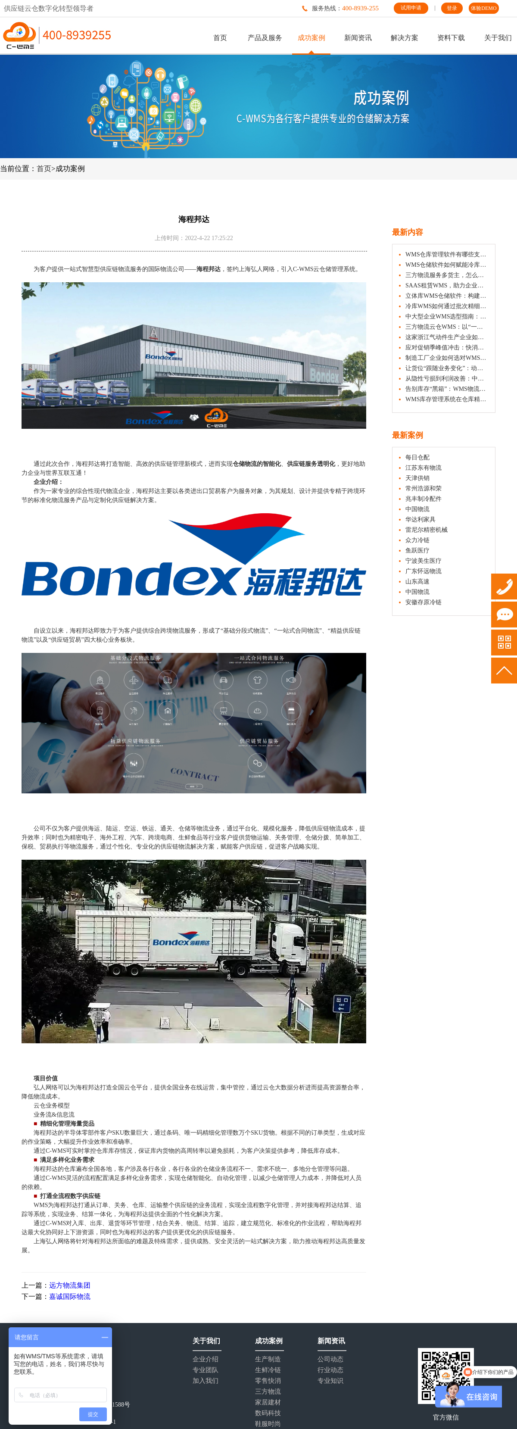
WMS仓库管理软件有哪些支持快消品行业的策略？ (447, 254)
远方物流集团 (69, 1285)
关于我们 (498, 37)
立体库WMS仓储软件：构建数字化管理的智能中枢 (447, 296)
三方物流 (268, 1391)
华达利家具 (420, 519)
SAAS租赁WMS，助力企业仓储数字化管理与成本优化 (447, 285)
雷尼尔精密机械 (426, 530)
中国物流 (417, 509)
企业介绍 (205, 1359)
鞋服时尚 (268, 1424)
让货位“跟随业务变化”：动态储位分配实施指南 (447, 368)
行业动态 (330, 1370)
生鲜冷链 (268, 1370)
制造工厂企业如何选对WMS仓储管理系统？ (447, 358)
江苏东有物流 (423, 468)
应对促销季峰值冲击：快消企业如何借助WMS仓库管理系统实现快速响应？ (447, 347)
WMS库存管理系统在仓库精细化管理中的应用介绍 (447, 399)
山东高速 (417, 581)
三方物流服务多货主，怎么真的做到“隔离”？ (447, 275)
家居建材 (268, 1402)
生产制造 (268, 1359)
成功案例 (311, 37)
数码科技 (268, 1413)
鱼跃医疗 (417, 550)
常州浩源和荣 (423, 488)
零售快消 (268, 1381)
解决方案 (404, 37)
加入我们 (205, 1381)
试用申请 (411, 8)
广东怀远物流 (423, 571)
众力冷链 (417, 540)
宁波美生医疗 (423, 561)
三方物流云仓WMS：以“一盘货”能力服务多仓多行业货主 (447, 327)
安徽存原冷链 (423, 602)
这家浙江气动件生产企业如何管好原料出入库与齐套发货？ (447, 337)
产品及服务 (265, 37)
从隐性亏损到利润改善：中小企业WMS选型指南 (447, 378)
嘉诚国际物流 (69, 1296)
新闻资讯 (358, 37)
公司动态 (330, 1359)
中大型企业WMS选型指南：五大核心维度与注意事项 (447, 316)
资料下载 (451, 37)
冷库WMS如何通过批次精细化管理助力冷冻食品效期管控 (447, 306)
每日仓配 (417, 457)
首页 (220, 37)
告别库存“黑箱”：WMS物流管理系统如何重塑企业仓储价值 (447, 389)
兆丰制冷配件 (423, 499)
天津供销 (417, 478)
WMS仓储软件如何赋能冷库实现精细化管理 (447, 265)
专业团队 (205, 1370)
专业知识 (330, 1381)
